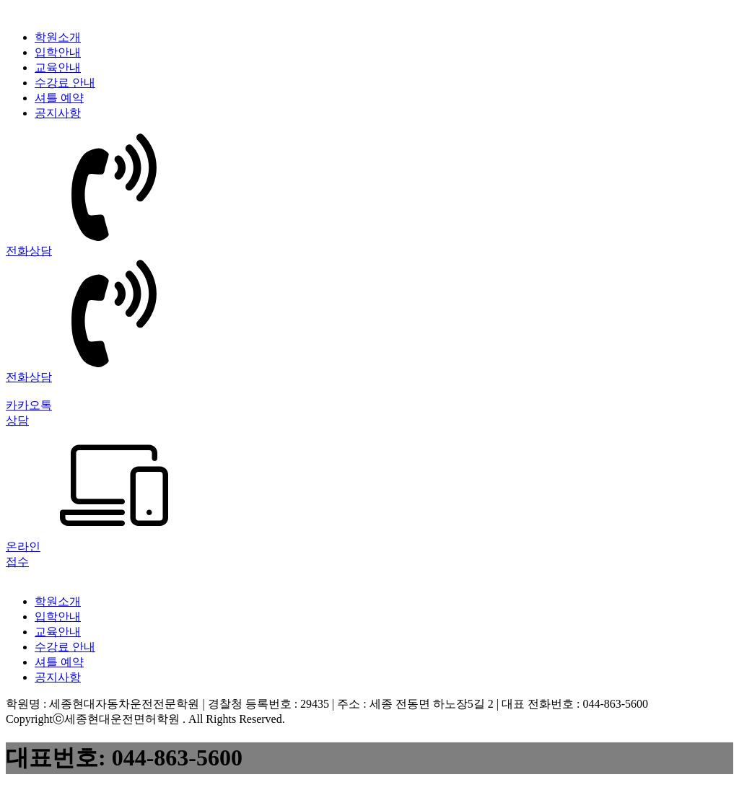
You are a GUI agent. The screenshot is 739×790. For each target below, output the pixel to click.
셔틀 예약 (59, 98)
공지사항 (58, 113)
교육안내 (58, 67)
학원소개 (58, 37)
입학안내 (58, 52)
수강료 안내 (65, 82)
